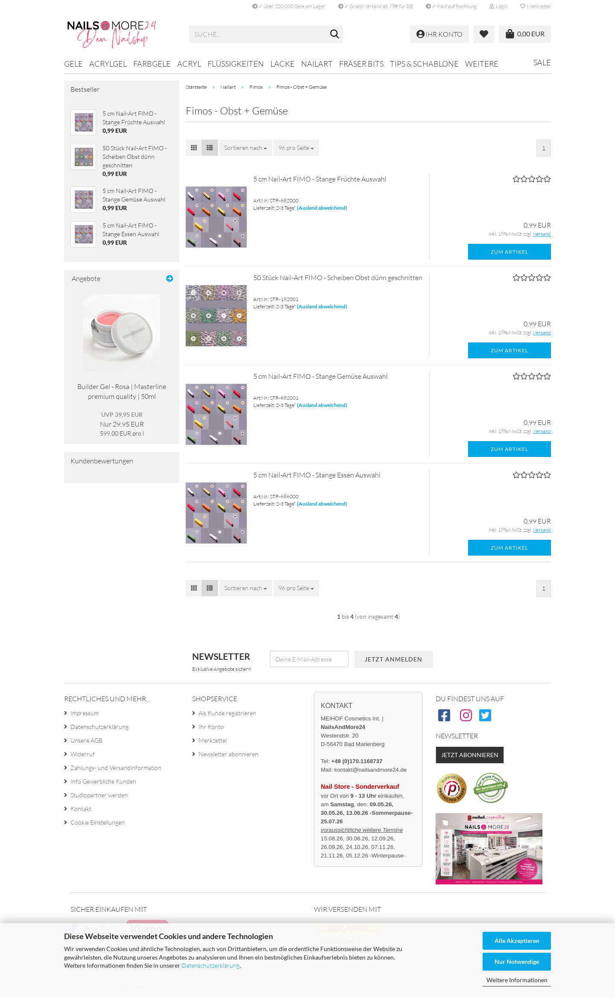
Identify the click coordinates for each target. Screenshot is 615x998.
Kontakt (80, 808)
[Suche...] (335, 34)
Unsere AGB (86, 740)
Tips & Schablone (424, 63)
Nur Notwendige (517, 961)
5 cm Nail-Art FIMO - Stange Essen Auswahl (317, 475)
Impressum (84, 713)
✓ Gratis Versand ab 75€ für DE (375, 6)
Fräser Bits (361, 63)
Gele (73, 63)
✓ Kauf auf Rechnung (451, 6)
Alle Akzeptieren (517, 940)
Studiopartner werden (99, 795)
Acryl (189, 63)
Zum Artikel (509, 252)
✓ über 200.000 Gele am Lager (288, 6)
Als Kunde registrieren (227, 713)
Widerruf (82, 754)
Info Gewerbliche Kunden (103, 781)
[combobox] (245, 148)
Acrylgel (108, 63)
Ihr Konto (211, 726)
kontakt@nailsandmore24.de (370, 770)
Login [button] (498, 6)
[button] (194, 148)
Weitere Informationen (517, 979)
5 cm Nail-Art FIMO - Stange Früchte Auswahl (320, 179)
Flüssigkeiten (236, 63)
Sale (542, 62)
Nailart (317, 63)
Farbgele (152, 63)
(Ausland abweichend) (322, 208)
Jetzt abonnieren (469, 754)
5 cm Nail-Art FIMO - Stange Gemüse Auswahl (320, 376)
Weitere (481, 63)
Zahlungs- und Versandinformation (115, 767)
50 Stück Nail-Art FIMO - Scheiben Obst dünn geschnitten (337, 277)
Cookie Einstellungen (97, 822)
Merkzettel (535, 6)
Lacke (282, 63)
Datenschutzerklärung (211, 965)
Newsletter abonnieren (228, 754)
